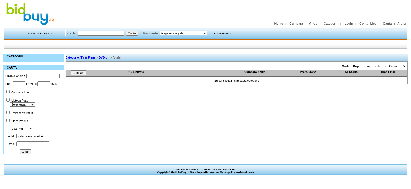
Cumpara (296, 23)
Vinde (313, 23)
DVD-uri (104, 57)
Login (348, 23)
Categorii (330, 23)
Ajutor (402, 23)
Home (278, 23)
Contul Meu (367, 23)
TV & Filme (87, 57)
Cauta (387, 23)
